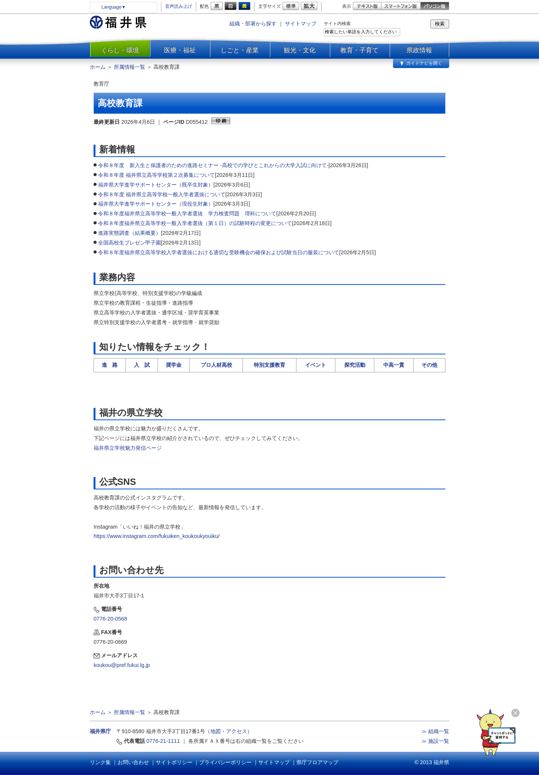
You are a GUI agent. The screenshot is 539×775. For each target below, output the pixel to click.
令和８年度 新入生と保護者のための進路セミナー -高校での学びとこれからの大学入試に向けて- (213, 165)
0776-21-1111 (163, 741)
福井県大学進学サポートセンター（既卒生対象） (155, 185)
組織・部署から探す (253, 24)
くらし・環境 (120, 50)
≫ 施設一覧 (435, 741)
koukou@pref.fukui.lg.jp (122, 665)
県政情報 (419, 50)
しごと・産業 (239, 50)
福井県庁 (100, 731)
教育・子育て (359, 50)
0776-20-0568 (110, 619)
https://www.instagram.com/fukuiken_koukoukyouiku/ (157, 536)
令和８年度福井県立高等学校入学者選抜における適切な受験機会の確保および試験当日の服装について (218, 252)
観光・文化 (300, 50)
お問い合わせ (133, 762)
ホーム (98, 67)
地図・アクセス (228, 731)
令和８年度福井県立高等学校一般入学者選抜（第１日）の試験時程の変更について (195, 223)
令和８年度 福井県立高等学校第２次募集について (156, 175)
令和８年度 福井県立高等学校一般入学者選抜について (161, 194)
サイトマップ (300, 24)
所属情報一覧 (129, 67)
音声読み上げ (178, 6)
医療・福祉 (180, 50)
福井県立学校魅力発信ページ (128, 448)
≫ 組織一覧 (435, 731)
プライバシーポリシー (225, 762)
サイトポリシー (174, 762)
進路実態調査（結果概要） (129, 233)
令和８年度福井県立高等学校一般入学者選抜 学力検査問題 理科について (187, 213)
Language (113, 7)
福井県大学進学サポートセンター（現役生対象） (155, 204)
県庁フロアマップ (317, 762)
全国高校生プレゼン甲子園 (129, 243)
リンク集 (100, 762)
